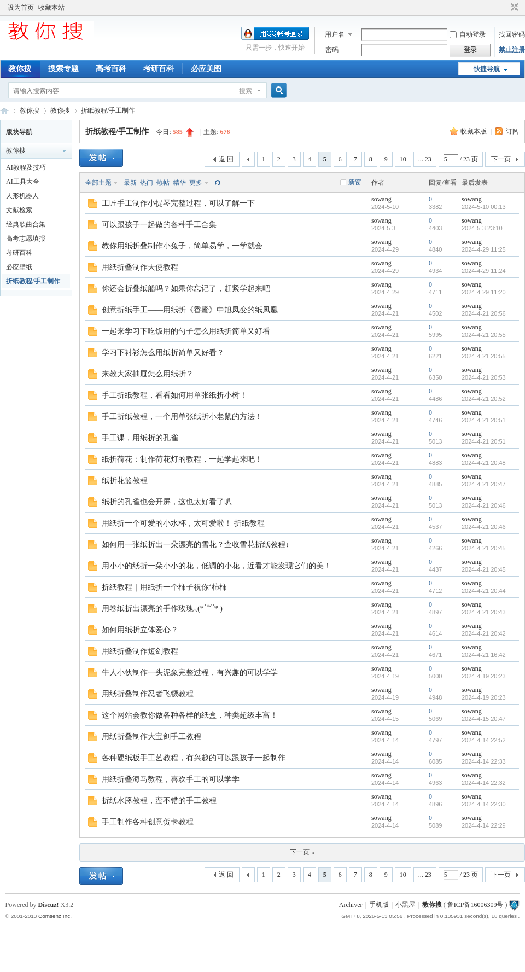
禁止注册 (512, 50)
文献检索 (19, 210)
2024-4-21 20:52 (484, 398)
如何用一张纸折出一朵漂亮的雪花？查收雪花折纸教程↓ (195, 544)
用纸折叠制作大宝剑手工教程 (151, 736)
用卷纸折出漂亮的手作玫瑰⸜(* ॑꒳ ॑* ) (162, 608)
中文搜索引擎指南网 (4, 111)
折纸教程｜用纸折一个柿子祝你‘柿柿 (164, 587)
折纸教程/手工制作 (108, 110)
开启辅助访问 (504, 8)
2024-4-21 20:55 (484, 334)
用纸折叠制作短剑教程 (140, 651)
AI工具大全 (22, 181)
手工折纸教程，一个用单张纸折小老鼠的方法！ (182, 416)
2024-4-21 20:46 (484, 505)
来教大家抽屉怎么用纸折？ (148, 374)
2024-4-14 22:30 (484, 804)
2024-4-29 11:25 (484, 249)
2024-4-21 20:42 (484, 633)
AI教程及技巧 (26, 167)
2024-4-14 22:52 (484, 740)
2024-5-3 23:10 (482, 228)
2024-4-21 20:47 (484, 484)
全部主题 (98, 183)
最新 (130, 183)
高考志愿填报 (25, 238)
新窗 (354, 182)
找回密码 (512, 34)
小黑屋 (405, 905)
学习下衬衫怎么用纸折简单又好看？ (163, 352)
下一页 (501, 159)
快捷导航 (487, 69)
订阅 (512, 131)
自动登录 (468, 34)
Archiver (351, 905)
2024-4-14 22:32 (484, 782)
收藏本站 (51, 7)
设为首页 (21, 7)
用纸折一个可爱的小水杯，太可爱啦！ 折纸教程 (183, 523)
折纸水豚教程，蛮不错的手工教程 (159, 800)
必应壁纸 (19, 267)
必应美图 (206, 69)
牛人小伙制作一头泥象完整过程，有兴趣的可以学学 (190, 672)
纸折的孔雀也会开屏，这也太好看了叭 (167, 502)
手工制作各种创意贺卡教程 (148, 822)
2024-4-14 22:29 (484, 825)
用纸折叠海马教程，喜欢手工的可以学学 (171, 779)
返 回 (226, 159)
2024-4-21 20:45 (484, 548)
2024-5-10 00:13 (484, 206)
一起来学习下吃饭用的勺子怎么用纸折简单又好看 (186, 331)
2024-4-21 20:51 (484, 420)
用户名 (335, 34)
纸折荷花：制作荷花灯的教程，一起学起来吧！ (182, 459)
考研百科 (158, 69)
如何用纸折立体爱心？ (140, 630)
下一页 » (302, 852)
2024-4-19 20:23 (484, 676)
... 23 (424, 159)
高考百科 (111, 69)
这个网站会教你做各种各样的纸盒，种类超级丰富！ (190, 715)
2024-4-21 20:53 (484, 377)
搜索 (245, 91)
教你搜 (19, 69)
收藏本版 (474, 131)
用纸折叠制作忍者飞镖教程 (148, 694)
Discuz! (48, 905)
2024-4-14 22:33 (484, 761)
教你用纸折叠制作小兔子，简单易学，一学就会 (182, 246)
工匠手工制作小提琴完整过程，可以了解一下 (178, 203)
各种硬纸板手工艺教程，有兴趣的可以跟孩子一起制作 (193, 758)
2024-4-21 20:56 (484, 313)
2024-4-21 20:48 (484, 462)
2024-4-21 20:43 (484, 612)
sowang (381, 199)
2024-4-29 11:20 (484, 292)
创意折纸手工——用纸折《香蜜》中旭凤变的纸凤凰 (190, 310)
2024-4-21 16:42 (484, 654)
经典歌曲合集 (25, 224)
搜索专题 (63, 69)
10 (403, 159)
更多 (195, 183)
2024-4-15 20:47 (484, 718)
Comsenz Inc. (55, 916)
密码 (332, 50)
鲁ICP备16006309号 (475, 905)
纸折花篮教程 (125, 480)
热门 (146, 183)
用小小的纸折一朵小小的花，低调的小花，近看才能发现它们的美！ (216, 566)
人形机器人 (22, 196)
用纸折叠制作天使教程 (140, 267)
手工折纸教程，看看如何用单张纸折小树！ (174, 395)
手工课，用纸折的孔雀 (140, 438)
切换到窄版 (513, 8)
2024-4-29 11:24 (484, 270)
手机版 (379, 905)
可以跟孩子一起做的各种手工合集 (159, 224)
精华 (179, 183)
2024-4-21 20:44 (484, 590)
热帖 (163, 183)
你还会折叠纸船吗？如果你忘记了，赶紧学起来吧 (186, 288)
